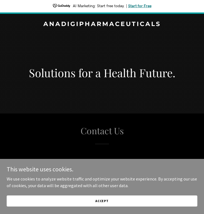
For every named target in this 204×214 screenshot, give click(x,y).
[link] (102, 24)
